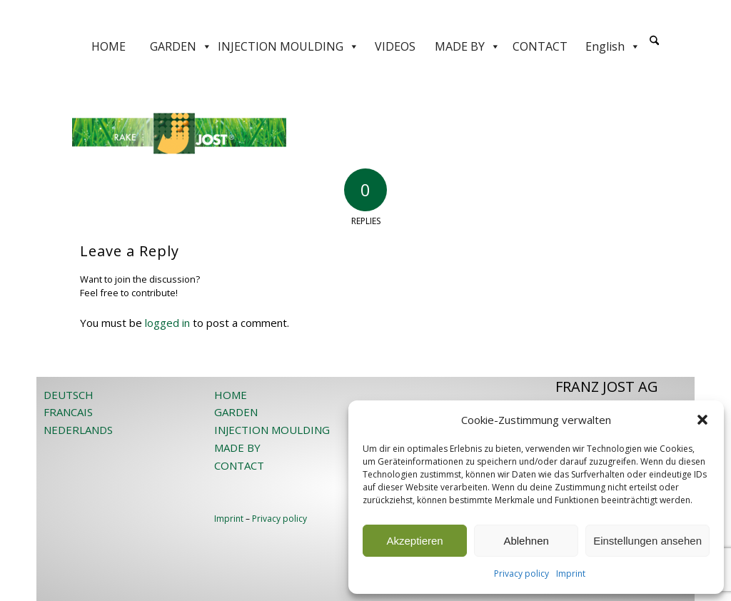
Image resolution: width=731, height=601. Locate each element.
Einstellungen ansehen (647, 541)
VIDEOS (395, 46)
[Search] (654, 41)
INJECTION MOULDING (288, 46)
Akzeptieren (414, 541)
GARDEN (181, 46)
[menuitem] (654, 46)
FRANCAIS (68, 412)
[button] (702, 420)
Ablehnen (525, 541)
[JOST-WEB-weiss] (365, 16)
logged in (167, 322)
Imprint (570, 573)
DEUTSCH (69, 395)
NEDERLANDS (78, 430)
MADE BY (467, 46)
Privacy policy (521, 573)
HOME (108, 46)
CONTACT (540, 46)
